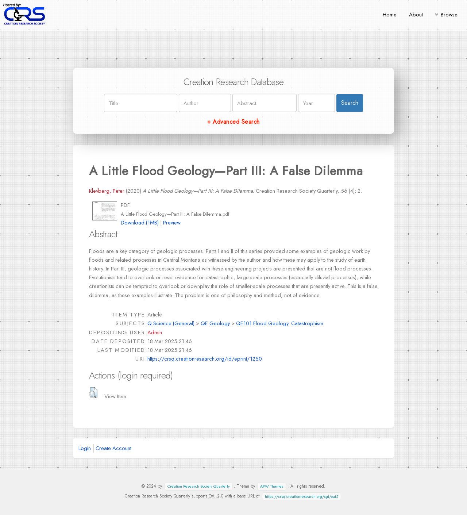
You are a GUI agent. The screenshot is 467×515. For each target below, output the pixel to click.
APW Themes (271, 486)
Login (84, 448)
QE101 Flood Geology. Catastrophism (279, 323)
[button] (93, 392)
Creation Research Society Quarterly (198, 486)
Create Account (113, 448)
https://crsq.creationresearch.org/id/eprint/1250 (204, 358)
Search (349, 103)
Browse (449, 14)
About (416, 14)
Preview (172, 222)
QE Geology (215, 323)
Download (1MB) (140, 222)
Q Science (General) (170, 323)
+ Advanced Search (233, 122)
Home (390, 14)
